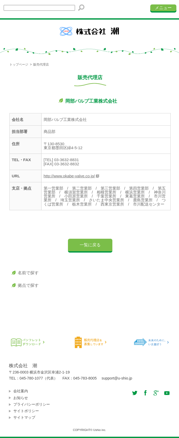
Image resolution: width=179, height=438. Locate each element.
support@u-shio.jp (117, 378)
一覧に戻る (90, 245)
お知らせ (20, 397)
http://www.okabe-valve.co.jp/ (69, 176)
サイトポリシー (26, 411)
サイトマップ (24, 417)
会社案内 (20, 391)
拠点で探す (28, 285)
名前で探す (28, 273)
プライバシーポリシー (31, 404)
